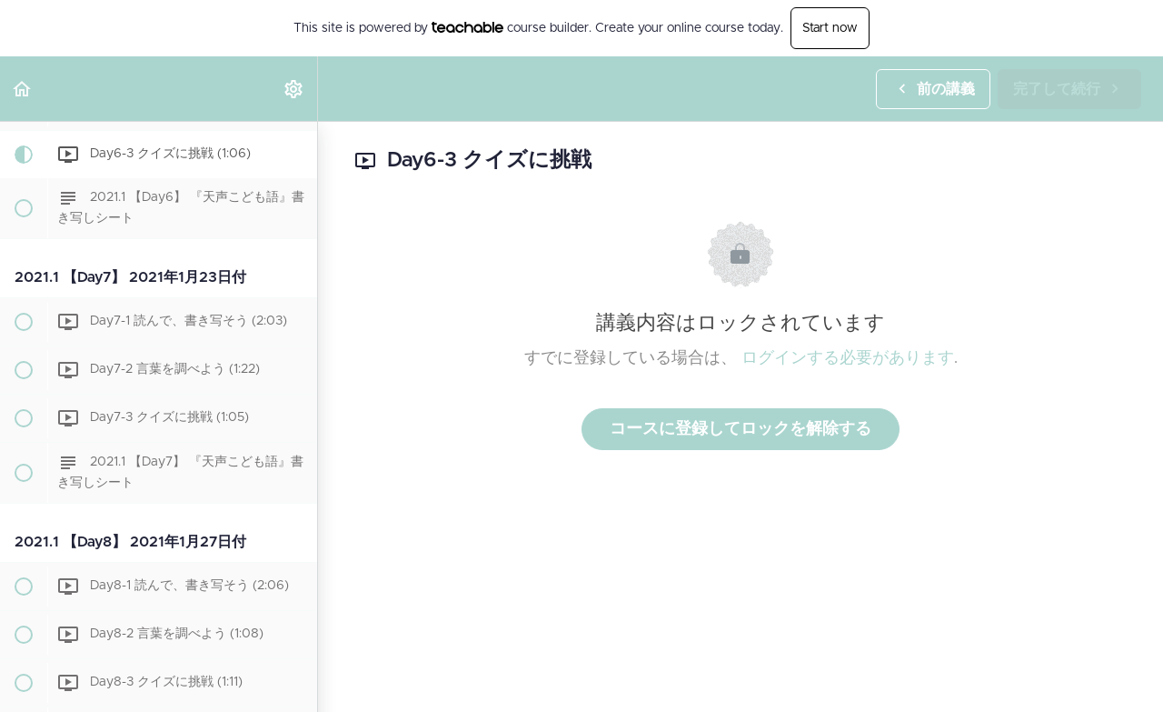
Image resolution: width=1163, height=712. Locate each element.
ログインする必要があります (847, 358)
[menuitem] (294, 88)
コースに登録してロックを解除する (740, 429)
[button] (22, 88)
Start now (830, 28)
